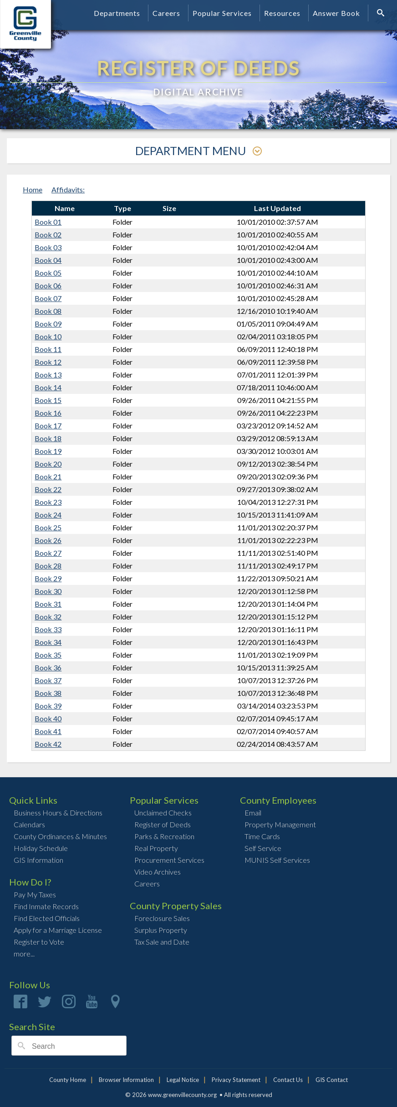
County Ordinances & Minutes (60, 836)
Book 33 (48, 629)
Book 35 (48, 654)
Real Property (156, 848)
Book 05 (48, 272)
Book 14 (48, 387)
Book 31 (48, 603)
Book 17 (48, 425)
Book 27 (48, 552)
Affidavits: (68, 189)
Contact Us (288, 1079)
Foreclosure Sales (162, 918)
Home (32, 189)
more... (24, 953)
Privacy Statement (236, 1079)
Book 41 (48, 731)
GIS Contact (332, 1079)
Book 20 (48, 463)
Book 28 (48, 565)
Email (252, 812)
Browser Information (126, 1079)
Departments (117, 13)
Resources (282, 13)
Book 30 (48, 591)
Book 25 (48, 527)
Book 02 (48, 234)
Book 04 (48, 260)
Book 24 (48, 514)
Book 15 (48, 400)
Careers (166, 13)
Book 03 (48, 247)
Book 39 (48, 705)
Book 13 (48, 374)
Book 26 (48, 540)
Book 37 (48, 680)
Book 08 (48, 311)
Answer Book (336, 13)
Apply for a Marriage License (58, 930)
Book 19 (48, 451)
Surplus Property (160, 930)
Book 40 (48, 718)
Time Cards (262, 836)
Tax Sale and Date (161, 941)
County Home (67, 1079)
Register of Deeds (162, 824)
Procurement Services (169, 859)
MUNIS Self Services (277, 859)
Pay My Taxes (35, 894)
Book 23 (48, 502)
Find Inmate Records (46, 906)
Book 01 (48, 221)
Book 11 (48, 349)
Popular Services (222, 13)
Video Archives (157, 871)
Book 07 (48, 298)
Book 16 (48, 412)
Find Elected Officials (47, 918)
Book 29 (48, 578)
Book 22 (48, 489)
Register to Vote (39, 941)
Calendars (29, 824)
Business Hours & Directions (58, 812)
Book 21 (48, 476)
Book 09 (48, 323)
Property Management (280, 824)
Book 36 (48, 667)
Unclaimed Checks (163, 812)
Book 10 (48, 336)
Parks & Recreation (164, 836)
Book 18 (48, 438)
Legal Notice (183, 1079)
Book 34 (48, 642)
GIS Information (38, 859)
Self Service (262, 848)
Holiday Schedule (41, 848)
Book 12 (48, 361)
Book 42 (48, 744)
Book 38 (48, 693)
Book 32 (48, 616)
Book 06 (48, 285)
